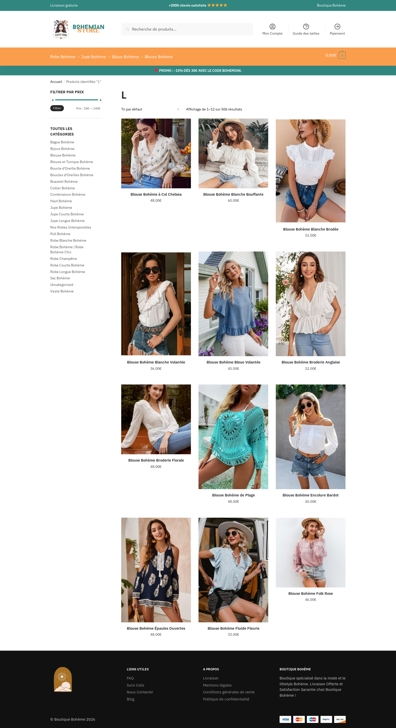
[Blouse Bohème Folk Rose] (310, 549)
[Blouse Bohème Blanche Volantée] (156, 300)
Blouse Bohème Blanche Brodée (310, 226)
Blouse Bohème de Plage (233, 492)
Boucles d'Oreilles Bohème (71, 172)
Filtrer (57, 105)
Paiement (337, 29)
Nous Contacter (140, 689)
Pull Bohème (60, 231)
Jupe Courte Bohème (67, 211)
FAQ (130, 675)
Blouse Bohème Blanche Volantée (156, 359)
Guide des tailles (306, 29)
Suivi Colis (135, 682)
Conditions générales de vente (229, 689)
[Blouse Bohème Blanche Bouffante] (233, 150)
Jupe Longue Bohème (67, 217)
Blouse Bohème (63, 152)
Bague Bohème (62, 139)
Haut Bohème (61, 198)
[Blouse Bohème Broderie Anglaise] (310, 300)
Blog (130, 696)
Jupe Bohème (61, 204)
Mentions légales (217, 682)
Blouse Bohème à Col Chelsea (156, 191)
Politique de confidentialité (226, 696)
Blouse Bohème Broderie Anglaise (311, 359)
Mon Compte (272, 29)
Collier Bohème (62, 185)
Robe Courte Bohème (67, 262)
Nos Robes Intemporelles (70, 224)
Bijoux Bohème (62, 145)
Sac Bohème (60, 275)
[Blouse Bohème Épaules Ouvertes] (156, 567)
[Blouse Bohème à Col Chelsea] (156, 150)
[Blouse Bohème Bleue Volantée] (233, 300)
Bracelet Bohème (64, 178)
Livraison (210, 675)
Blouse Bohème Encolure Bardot (311, 492)
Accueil (56, 78)
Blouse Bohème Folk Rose (310, 590)
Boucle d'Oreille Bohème (70, 165)
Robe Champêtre (63, 255)
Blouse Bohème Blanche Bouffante (233, 191)
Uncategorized (61, 281)
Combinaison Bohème (67, 191)
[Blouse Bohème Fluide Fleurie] (233, 567)
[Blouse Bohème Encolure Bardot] (310, 433)
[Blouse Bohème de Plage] (233, 433)
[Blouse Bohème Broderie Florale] (156, 416)
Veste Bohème (62, 288)
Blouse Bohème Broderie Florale (156, 457)
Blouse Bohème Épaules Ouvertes (156, 625)
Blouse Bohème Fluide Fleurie (233, 625)
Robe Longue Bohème (67, 268)
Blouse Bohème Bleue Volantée (233, 359)
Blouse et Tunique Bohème (71, 158)
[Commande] (150, 106)
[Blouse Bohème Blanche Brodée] (310, 168)
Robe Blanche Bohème (68, 237)
